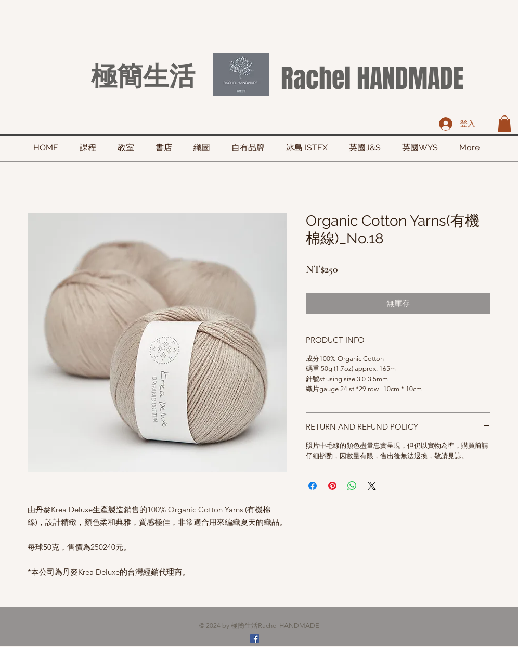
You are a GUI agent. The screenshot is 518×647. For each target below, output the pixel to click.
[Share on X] (372, 486)
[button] (504, 123)
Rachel (316, 78)
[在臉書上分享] (312, 486)
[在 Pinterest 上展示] (332, 486)
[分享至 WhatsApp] (352, 486)
